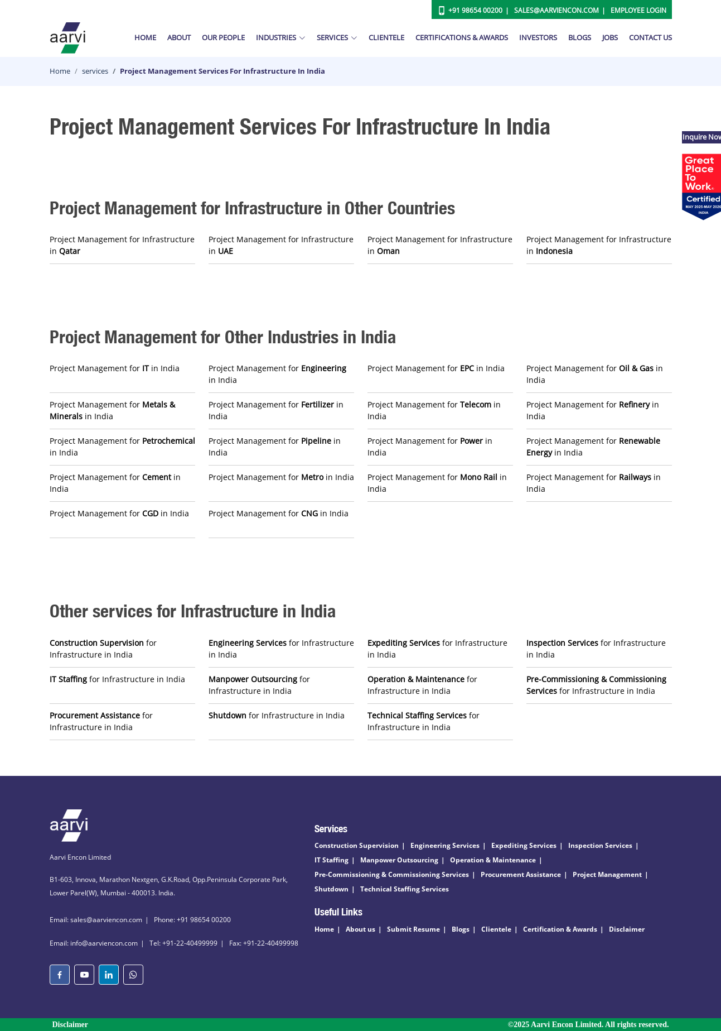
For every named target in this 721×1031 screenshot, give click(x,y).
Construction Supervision (356, 845)
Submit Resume (413, 929)
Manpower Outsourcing (399, 860)
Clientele (386, 37)
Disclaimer (627, 929)
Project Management (607, 874)
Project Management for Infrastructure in (122, 245)
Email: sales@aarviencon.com (96, 919)
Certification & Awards (560, 929)
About (179, 37)
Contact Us (650, 37)
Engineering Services (445, 845)
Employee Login (638, 10)
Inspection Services (600, 845)
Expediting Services (524, 845)
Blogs (579, 37)
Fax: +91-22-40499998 (263, 943)
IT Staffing (331, 860)
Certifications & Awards (461, 37)
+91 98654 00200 (475, 10)
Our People (223, 37)
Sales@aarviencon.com (556, 10)
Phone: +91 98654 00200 (192, 919)
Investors (538, 37)
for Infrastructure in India (103, 648)
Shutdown (331, 889)
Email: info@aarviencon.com (94, 943)
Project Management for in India (115, 368)
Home (145, 37)
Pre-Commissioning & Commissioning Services (391, 874)
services (95, 71)
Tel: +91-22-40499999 (183, 943)
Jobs (610, 37)
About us (360, 929)
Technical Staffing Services (404, 889)
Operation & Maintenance (493, 860)
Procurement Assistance (521, 874)
